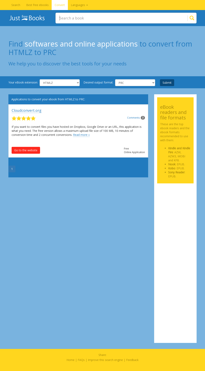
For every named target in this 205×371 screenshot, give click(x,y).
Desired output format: (98, 82)
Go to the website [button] (25, 150)
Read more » (81, 135)
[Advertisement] (175, 201)
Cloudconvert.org (26, 110)
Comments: (136, 117)
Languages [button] (79, 5)
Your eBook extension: (23, 82)
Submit (167, 82)
